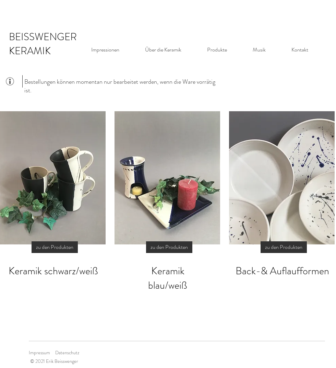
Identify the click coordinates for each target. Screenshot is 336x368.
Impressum (39, 352)
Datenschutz (67, 352)
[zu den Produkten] (55, 247)
